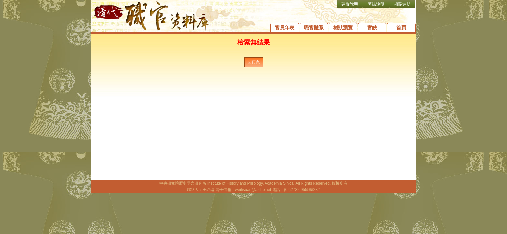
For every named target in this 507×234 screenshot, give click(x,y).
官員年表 (284, 27)
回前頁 (253, 61)
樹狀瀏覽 (343, 27)
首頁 (401, 27)
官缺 (372, 27)
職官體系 (314, 27)
